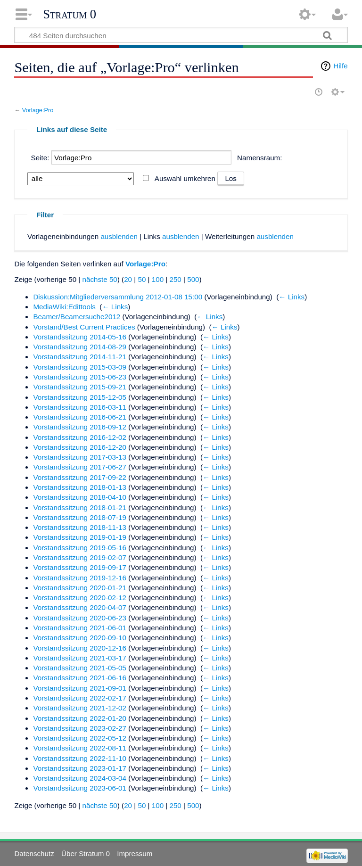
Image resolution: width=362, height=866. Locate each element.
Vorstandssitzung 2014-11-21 (79, 357)
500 (193, 279)
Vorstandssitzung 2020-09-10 (79, 638)
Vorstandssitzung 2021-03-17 (79, 658)
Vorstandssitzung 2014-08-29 (79, 347)
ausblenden (119, 236)
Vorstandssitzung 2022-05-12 (79, 738)
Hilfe (340, 66)
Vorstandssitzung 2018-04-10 (79, 497)
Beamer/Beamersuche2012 (76, 317)
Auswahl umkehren (185, 178)
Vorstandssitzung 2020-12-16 (79, 648)
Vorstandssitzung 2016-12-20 (79, 447)
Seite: (40, 158)
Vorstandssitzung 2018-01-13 (79, 487)
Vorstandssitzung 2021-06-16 (79, 678)
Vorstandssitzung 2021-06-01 (79, 628)
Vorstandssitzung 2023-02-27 (79, 728)
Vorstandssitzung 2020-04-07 (79, 607)
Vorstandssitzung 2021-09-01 (79, 688)
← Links (291, 297)
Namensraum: (259, 158)
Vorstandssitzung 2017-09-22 (79, 477)
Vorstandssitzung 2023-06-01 (79, 788)
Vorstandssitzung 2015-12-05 (79, 397)
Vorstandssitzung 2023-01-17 (79, 768)
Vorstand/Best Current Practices (84, 327)
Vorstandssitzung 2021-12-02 (79, 708)
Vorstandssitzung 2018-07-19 (79, 517)
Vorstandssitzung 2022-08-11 (79, 748)
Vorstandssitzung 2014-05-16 (79, 337)
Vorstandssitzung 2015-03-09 (79, 367)
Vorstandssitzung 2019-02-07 (79, 557)
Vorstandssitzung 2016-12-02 (79, 437)
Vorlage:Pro (38, 110)
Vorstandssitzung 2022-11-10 (79, 758)
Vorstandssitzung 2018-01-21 (79, 507)
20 (128, 279)
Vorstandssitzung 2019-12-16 (79, 578)
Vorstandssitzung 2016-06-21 (79, 417)
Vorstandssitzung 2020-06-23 (79, 618)
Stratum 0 (69, 14)
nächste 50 (99, 279)
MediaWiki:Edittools (64, 307)
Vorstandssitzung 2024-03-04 (79, 778)
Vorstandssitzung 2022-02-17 (79, 698)
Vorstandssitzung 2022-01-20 (79, 718)
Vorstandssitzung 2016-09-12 (79, 427)
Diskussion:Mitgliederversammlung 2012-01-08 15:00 (117, 297)
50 (142, 279)
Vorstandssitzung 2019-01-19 (79, 537)
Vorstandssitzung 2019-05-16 (79, 548)
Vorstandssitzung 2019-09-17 (79, 567)
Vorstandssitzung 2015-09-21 (79, 387)
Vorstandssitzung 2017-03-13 (79, 457)
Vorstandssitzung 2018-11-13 (79, 527)
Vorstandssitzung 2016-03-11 (79, 407)
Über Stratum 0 (85, 854)
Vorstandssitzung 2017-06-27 (79, 467)
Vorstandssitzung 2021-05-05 (79, 668)
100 (158, 279)
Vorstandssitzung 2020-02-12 (79, 598)
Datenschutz (34, 854)
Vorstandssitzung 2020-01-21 (79, 588)
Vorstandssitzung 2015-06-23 (79, 377)
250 (175, 279)
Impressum (134, 854)
